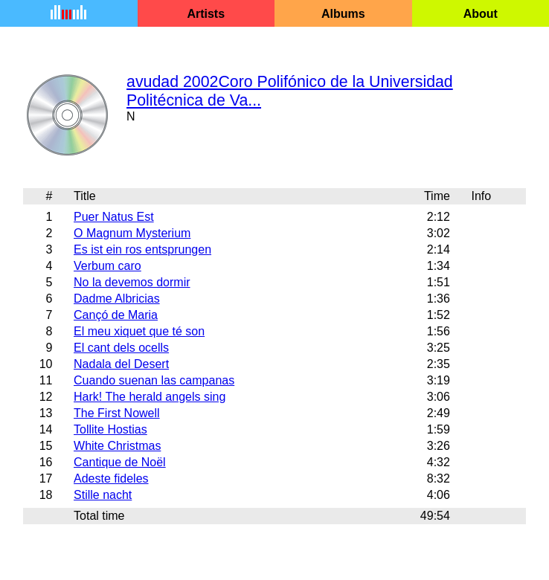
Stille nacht (103, 495)
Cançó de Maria (116, 315)
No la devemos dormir (132, 282)
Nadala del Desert (121, 364)
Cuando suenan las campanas (154, 380)
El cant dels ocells (121, 347)
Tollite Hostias (110, 429)
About (480, 13)
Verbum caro (107, 266)
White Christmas (117, 445)
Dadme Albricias (117, 298)
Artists (206, 13)
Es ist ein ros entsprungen (142, 249)
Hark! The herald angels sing (149, 396)
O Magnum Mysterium (132, 233)
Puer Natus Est (114, 216)
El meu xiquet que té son (139, 331)
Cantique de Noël (120, 462)
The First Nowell (117, 413)
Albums (343, 13)
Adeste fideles (111, 478)
